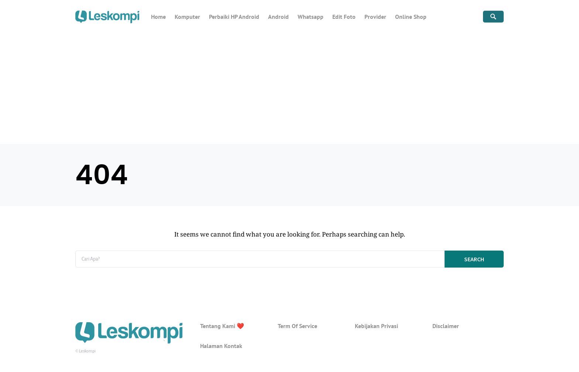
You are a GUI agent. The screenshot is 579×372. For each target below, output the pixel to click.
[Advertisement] (289, 88)
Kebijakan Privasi (376, 326)
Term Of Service (297, 326)
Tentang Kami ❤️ (222, 326)
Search (474, 259)
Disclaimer (445, 326)
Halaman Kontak (221, 345)
